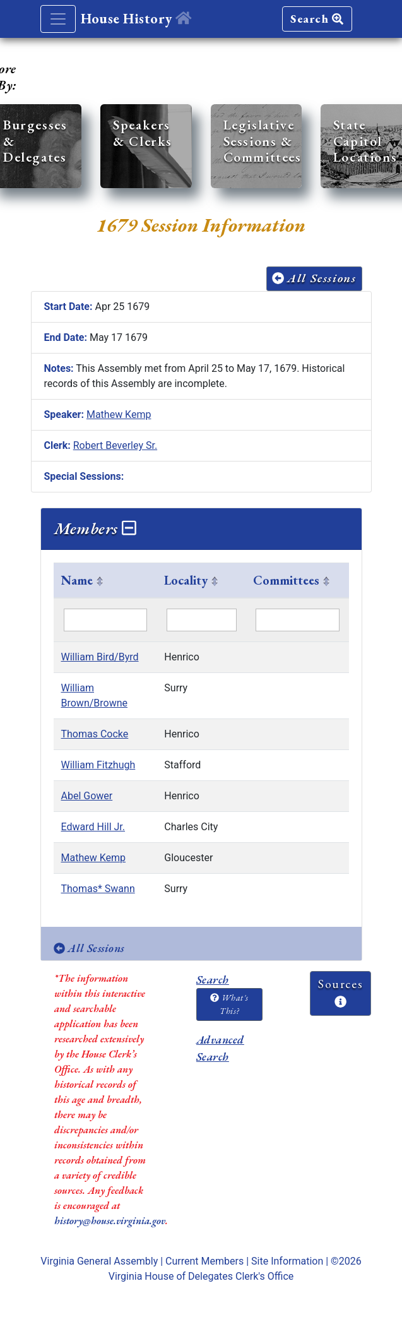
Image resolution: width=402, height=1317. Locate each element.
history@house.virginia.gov (109, 1220)
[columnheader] (105, 581)
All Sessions (314, 278)
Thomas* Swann (98, 889)
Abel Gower (87, 796)
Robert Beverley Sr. (115, 445)
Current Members (204, 1261)
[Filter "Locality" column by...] (202, 620)
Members (95, 528)
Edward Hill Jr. (93, 827)
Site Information (287, 1261)
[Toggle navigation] (58, 19)
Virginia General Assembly (99, 1261)
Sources (340, 992)
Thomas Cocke (95, 734)
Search (316, 18)
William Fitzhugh (98, 765)
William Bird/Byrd (100, 657)
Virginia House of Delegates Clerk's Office (201, 1276)
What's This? (229, 1004)
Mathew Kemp (118, 414)
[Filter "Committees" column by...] (297, 620)
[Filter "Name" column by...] (106, 620)
